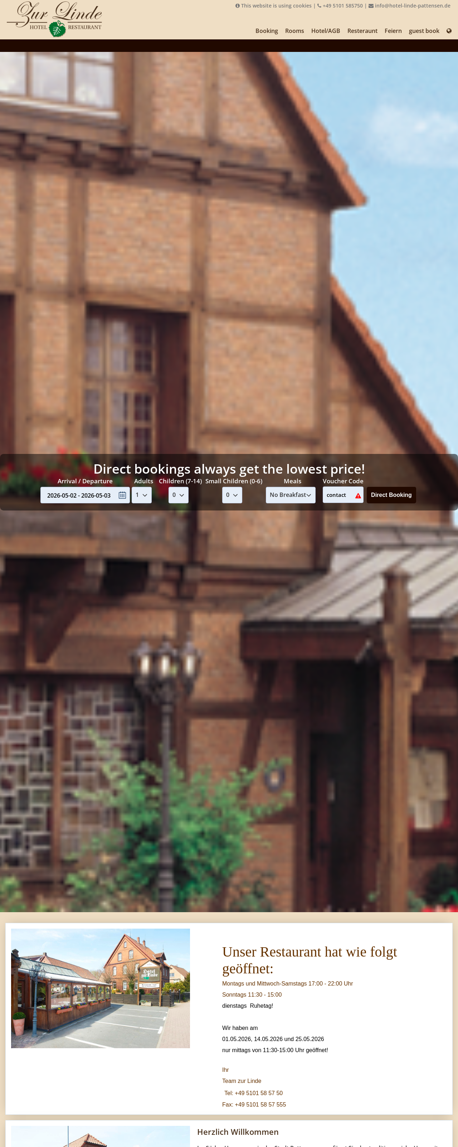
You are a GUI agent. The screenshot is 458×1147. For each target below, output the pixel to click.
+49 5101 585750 (340, 5)
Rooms (294, 31)
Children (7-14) (180, 481)
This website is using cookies (273, 5)
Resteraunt (362, 31)
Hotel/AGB (325, 31)
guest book (424, 31)
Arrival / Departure (85, 481)
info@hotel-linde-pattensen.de (409, 5)
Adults (143, 481)
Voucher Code (343, 481)
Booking (266, 31)
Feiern (393, 31)
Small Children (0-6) (233, 481)
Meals (292, 481)
